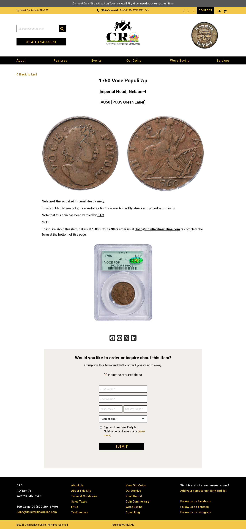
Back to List (27, 74)
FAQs (74, 506)
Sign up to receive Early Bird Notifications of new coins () (124, 430)
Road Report (134, 495)
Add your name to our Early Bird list (204, 490)
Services (223, 60)
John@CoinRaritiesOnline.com (157, 229)
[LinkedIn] (133, 338)
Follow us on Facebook (195, 500)
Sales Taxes (79, 500)
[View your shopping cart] (225, 11)
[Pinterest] (119, 338)
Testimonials (80, 511)
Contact (205, 10)
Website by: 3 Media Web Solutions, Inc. (13, 523)
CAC (100, 215)
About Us (77, 484)
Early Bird (89, 3)
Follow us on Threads (194, 506)
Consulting (133, 511)
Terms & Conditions (84, 495)
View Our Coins (136, 484)
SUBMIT (121, 445)
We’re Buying (179, 60)
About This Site (81, 490)
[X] (126, 338)
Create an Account (41, 42)
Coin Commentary (138, 500)
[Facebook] (112, 338)
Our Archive (133, 490)
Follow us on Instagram (196, 511)
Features (60, 60)
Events (96, 60)
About (21, 60)
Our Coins (133, 60)
